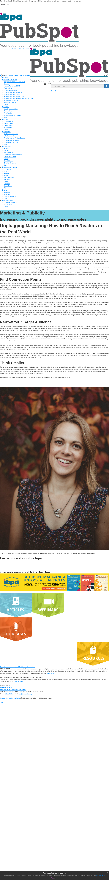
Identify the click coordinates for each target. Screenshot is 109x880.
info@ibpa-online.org (25, 694)
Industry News (7, 200)
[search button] (106, 86)
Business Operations (9, 80)
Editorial (24, 75)
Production (6, 132)
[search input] (77, 86)
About (14, 48)
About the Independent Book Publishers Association (17, 667)
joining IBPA (50, 673)
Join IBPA (21, 48)
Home (5, 78)
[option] (18, 76)
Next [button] (106, 75)
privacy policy (100, 875)
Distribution (6, 146)
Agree (53, 878)
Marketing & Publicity (9, 167)
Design (18, 75)
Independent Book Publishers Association (13, 690)
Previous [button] (3, 75)
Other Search (55, 91)
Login (28, 48)
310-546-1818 (9, 694)
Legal (4, 190)
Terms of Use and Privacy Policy (10, 698)
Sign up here (19, 681)
